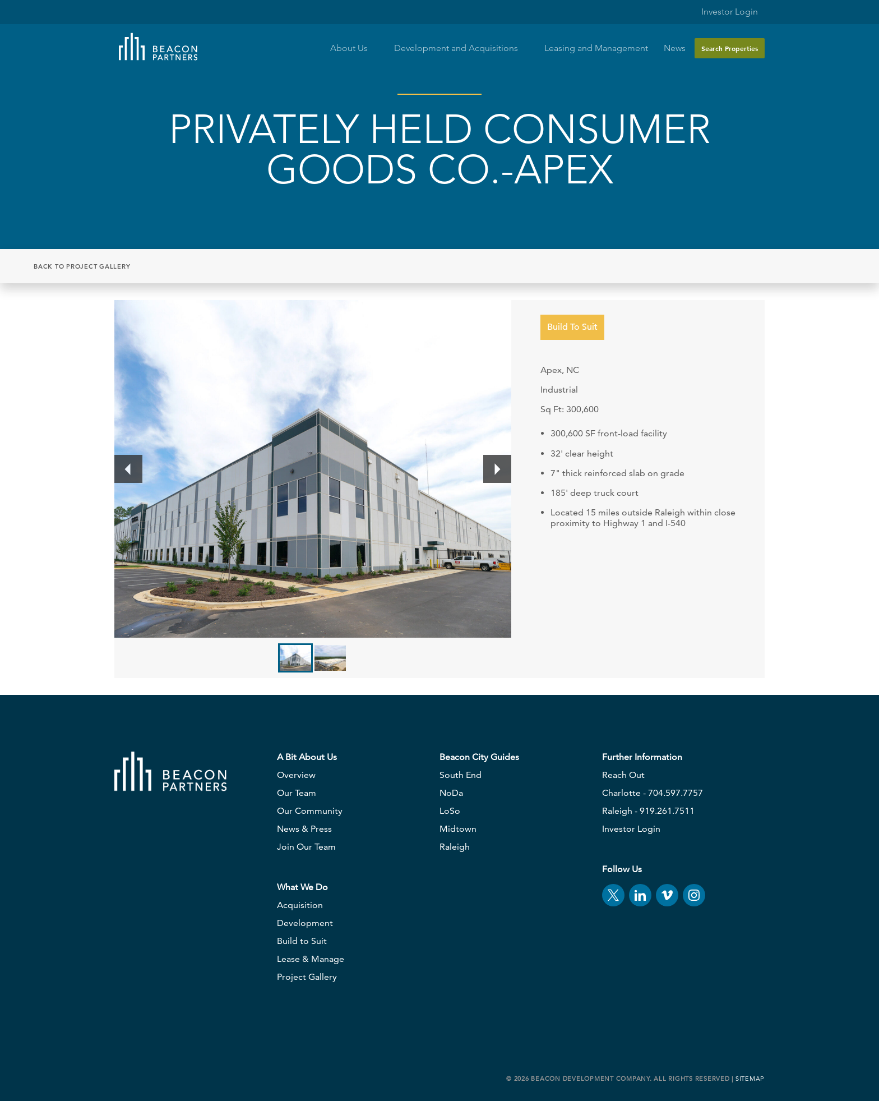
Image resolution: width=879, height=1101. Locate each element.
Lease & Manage (310, 958)
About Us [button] (354, 48)
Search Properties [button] (729, 48)
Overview (296, 775)
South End (461, 775)
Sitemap (750, 1078)
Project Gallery (307, 976)
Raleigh (455, 846)
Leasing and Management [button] (596, 48)
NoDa (451, 792)
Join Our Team (306, 846)
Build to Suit (302, 941)
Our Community (310, 810)
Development (305, 923)
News (675, 48)
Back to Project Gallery (82, 266)
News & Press (304, 828)
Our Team (296, 792)
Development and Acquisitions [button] (461, 48)
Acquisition (300, 905)
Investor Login (723, 9)
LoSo (450, 810)
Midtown (458, 828)
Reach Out (623, 775)
